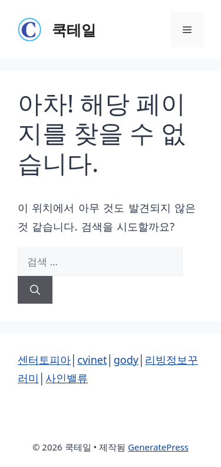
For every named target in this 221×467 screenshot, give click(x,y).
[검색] (35, 290)
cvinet (92, 360)
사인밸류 (66, 378)
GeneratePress (158, 447)
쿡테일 (74, 29)
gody (126, 360)
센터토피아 (44, 360)
